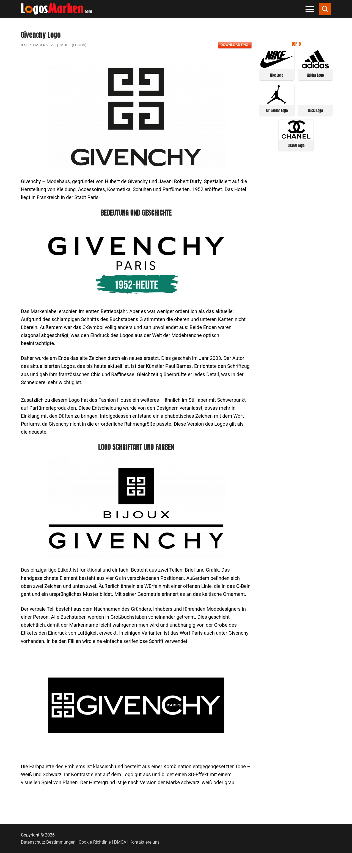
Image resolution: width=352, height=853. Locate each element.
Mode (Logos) (74, 45)
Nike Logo (276, 75)
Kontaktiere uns (145, 842)
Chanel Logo (296, 145)
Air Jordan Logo (277, 110)
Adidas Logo (315, 75)
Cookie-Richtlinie (95, 842)
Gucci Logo (315, 110)
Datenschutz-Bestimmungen (48, 842)
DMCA (120, 842)
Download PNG (234, 45)
